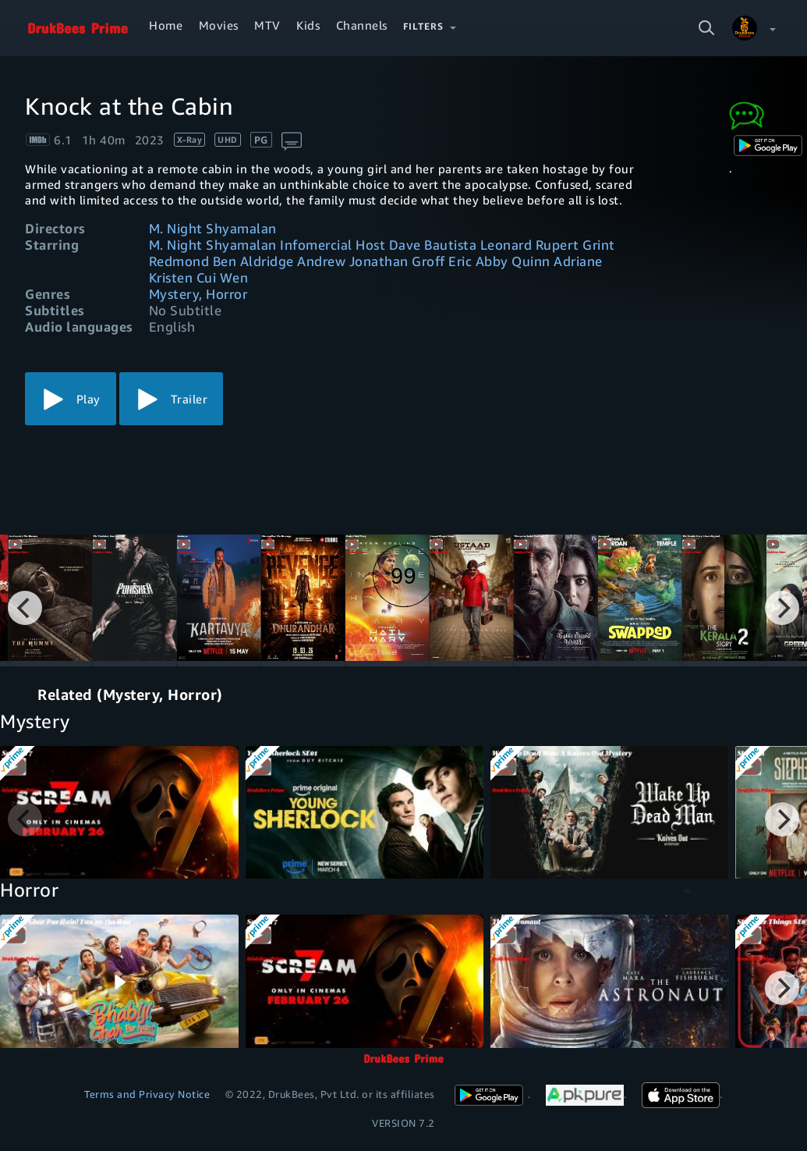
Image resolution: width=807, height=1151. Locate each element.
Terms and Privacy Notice (147, 1094)
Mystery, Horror (198, 294)
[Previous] (25, 608)
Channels (362, 25)
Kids (308, 25)
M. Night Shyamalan (213, 228)
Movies (219, 25)
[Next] (782, 608)
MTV (267, 25)
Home (165, 25)
